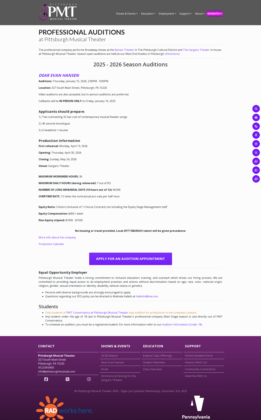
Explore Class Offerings (157, 355)
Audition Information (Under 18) (182, 324)
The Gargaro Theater (196, 50)
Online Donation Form (199, 355)
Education (147, 13)
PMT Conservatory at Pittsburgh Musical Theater (97, 312)
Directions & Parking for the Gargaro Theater (118, 378)
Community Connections (200, 369)
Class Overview (152, 369)
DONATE (213, 13)
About (199, 13)
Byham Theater (124, 50)
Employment (166, 13)
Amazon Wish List (196, 362)
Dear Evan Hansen (112, 362)
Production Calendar (51, 244)
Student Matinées (154, 362)
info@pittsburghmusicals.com (56, 371)
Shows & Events (126, 13)
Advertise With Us (196, 376)
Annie (104, 369)
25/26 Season (109, 355)
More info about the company (57, 237)
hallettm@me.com (147, 296)
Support (184, 13)
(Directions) (172, 54)
